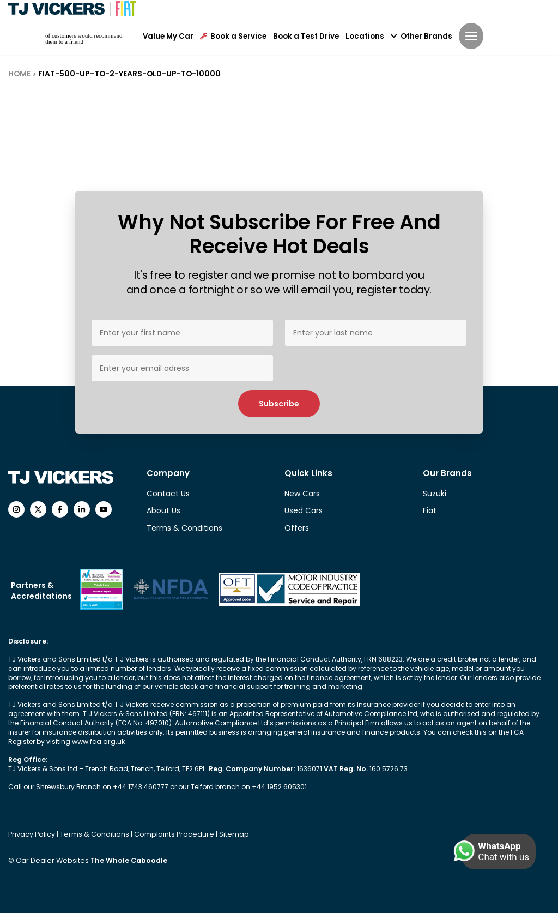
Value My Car (168, 35)
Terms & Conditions (184, 527)
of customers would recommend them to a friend (83, 38)
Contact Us (168, 493)
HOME (19, 74)
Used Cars (303, 510)
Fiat (429, 510)
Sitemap (224, 833)
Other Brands (421, 35)
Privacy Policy (32, 833)
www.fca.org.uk (98, 741)
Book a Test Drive (306, 35)
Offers (296, 527)
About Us (163, 510)
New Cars (302, 493)
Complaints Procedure (168, 833)
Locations (364, 35)
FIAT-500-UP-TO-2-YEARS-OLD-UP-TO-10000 (126, 74)
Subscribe (279, 403)
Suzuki (434, 493)
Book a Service (233, 35)
